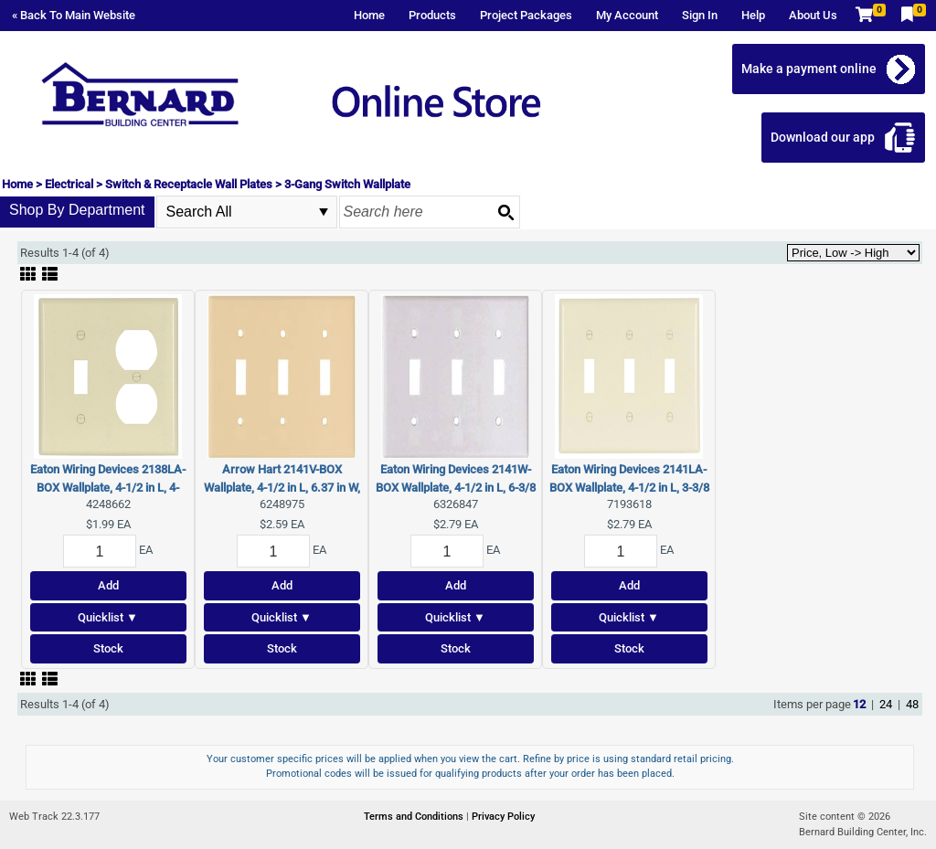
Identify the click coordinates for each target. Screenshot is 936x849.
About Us (813, 15)
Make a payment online (809, 68)
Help (753, 15)
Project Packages (526, 15)
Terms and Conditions (415, 816)
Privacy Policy (503, 816)
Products (432, 15)
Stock (108, 648)
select (323, 212)
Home (369, 15)
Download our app (823, 137)
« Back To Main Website (73, 15)
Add (108, 585)
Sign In (700, 15)
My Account (627, 15)
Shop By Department (77, 210)
